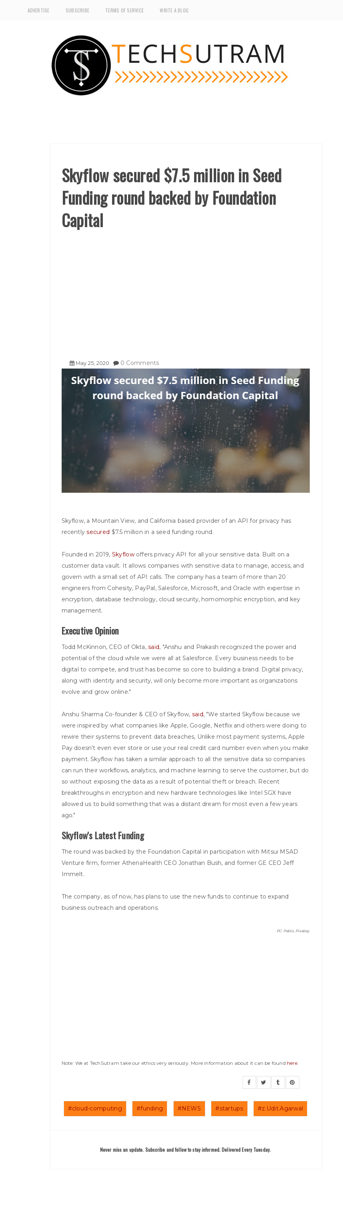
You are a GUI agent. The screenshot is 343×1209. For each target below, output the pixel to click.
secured (98, 532)
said (153, 647)
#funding (149, 1108)
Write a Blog (174, 10)
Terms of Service (124, 10)
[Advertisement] (186, 291)
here (292, 1063)
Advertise (39, 10)
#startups (229, 1108)
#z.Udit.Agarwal (280, 1108)
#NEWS (189, 1108)
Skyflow (123, 554)
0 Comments (139, 363)
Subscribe (77, 10)
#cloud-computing (95, 1108)
